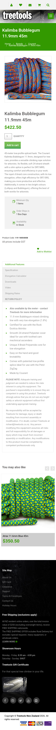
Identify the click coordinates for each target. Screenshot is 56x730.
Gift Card (6, 582)
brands (19, 43)
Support (6, 591)
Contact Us (7, 601)
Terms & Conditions (12, 596)
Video (8, 287)
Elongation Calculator (15, 276)
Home (8, 43)
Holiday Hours (9, 605)
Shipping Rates (12, 293)
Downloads (10, 281)
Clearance (7, 586)
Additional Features (14, 264)
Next (52, 468)
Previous (47, 468)
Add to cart (13, 145)
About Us (6, 577)
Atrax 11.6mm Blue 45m (15, 536)
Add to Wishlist (44, 251)
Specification (11, 270)
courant (32, 43)
